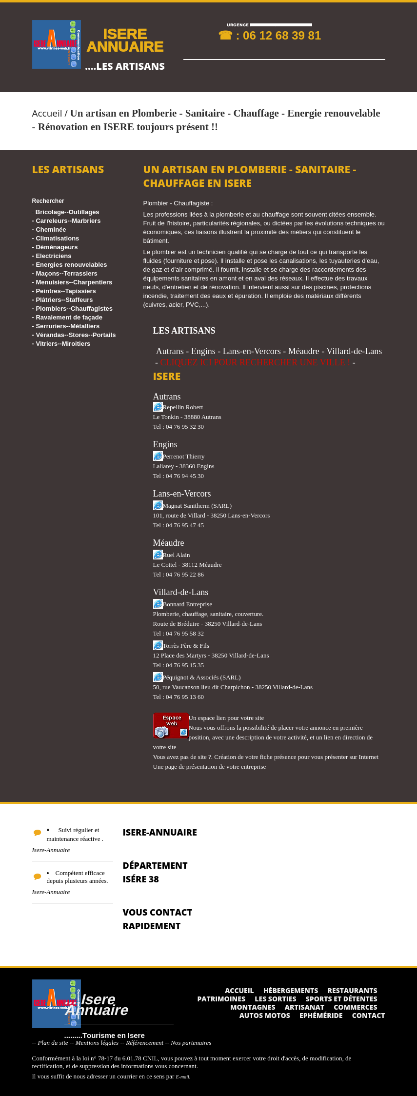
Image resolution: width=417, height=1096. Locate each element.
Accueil (47, 113)
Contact (368, 1015)
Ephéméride (320, 1015)
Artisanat (304, 1007)
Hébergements (290, 990)
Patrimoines (221, 998)
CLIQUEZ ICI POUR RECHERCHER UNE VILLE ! (255, 362)
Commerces (355, 1007)
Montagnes (253, 1007)
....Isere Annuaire (96, 1004)
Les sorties (275, 998)
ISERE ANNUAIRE (124, 40)
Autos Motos (264, 1015)
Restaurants (352, 990)
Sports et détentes (341, 998)
